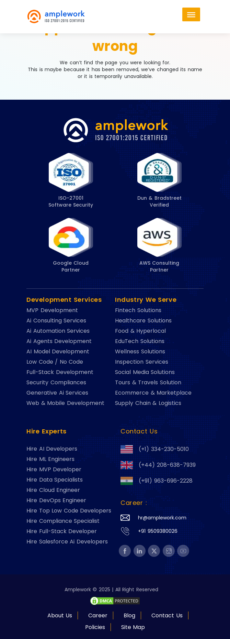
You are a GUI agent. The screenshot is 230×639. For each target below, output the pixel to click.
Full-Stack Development (59, 372)
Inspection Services (141, 362)
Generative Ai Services (57, 392)
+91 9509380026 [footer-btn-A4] (157, 531)
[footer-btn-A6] (115, 601)
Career (97, 615)
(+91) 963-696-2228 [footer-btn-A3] (156, 481)
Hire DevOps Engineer (56, 500)
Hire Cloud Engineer (53, 490)
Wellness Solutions (140, 351)
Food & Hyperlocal (140, 331)
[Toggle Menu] (191, 14)
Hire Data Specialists (54, 479)
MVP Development (52, 310)
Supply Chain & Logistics (148, 403)
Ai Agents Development (59, 341)
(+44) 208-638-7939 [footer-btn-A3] (158, 465)
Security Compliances (56, 382)
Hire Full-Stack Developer (61, 531)
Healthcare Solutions (143, 320)
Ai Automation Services (58, 331)
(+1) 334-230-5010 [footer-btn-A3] (154, 449)
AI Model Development (57, 351)
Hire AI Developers (51, 448)
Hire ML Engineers (50, 459)
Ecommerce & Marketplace (153, 392)
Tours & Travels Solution (148, 382)
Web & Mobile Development (65, 403)
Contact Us (167, 615)
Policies (95, 627)
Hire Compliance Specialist (63, 521)
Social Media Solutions (145, 372)
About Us (59, 615)
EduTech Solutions (139, 341)
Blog (129, 615)
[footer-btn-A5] (124, 551)
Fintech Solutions (138, 310)
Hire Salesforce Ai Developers (67, 541)
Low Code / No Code (54, 362)
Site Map (133, 627)
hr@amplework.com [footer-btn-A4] (162, 517)
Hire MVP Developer (53, 469)
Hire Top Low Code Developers (68, 510)
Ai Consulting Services (56, 320)
